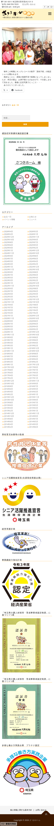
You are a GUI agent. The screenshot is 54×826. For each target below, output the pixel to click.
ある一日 (15, 105)
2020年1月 (8, 332)
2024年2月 (33, 264)
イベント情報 (9, 219)
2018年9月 (8, 353)
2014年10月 (9, 416)
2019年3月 (8, 345)
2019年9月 (8, 337)
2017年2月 (8, 378)
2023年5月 (8, 277)
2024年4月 (33, 261)
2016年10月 (9, 383)
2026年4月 (8, 231)
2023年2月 (33, 280)
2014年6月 (8, 421)
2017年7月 (33, 370)
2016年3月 (33, 391)
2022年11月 (9, 285)
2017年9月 (33, 367)
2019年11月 (9, 334)
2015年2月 (8, 410)
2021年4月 (33, 310)
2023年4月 (33, 277)
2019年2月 (33, 345)
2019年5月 (8, 342)
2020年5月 (8, 326)
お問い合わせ (30, 4)
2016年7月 (33, 386)
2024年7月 (8, 258)
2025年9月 (33, 239)
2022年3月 (8, 296)
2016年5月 (33, 389)
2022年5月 (8, 294)
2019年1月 (8, 348)
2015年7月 (33, 402)
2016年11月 (34, 381)
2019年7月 (8, 340)
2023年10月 (34, 269)
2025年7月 (33, 242)
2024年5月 (8, 261)
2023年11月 (9, 269)
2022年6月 (33, 291)
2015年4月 (8, 408)
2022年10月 (34, 285)
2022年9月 (8, 288)
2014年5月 (33, 421)
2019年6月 (33, 340)
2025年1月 (8, 250)
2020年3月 (8, 329)
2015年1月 (33, 410)
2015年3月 (33, 408)
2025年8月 (8, 242)
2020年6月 (33, 323)
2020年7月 (8, 323)
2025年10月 (9, 239)
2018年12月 (34, 348)
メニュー (49, 13)
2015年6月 (8, 405)
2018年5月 (8, 359)
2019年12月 (34, 332)
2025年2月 (33, 247)
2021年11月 (9, 302)
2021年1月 (8, 315)
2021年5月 (8, 310)
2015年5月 (33, 405)
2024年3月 (8, 264)
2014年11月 (34, 413)
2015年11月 (34, 397)
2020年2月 (33, 329)
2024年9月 (8, 256)
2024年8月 (33, 256)
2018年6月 (33, 356)
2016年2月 (8, 394)
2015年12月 (9, 397)
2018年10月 (34, 351)
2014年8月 (8, 419)
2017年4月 (8, 375)
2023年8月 (33, 272)
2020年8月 (33, 321)
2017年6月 (8, 372)
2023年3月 (8, 280)
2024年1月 (8, 266)
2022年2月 (33, 296)
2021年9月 (8, 304)
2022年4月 (33, 294)
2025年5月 (33, 245)
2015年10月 (9, 400)
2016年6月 (8, 389)
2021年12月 (34, 299)
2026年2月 (8, 234)
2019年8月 (33, 337)
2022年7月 (8, 291)
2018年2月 (33, 362)
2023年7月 (8, 275)
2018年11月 (9, 351)
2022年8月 (33, 288)
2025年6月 (8, 245)
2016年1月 (33, 394)
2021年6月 (33, 307)
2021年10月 (34, 302)
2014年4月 (8, 424)
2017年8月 (8, 370)
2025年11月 (34, 237)
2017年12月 (34, 364)
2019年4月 (33, 342)
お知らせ (32, 216)
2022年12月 (34, 283)
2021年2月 (33, 313)
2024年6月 (33, 258)
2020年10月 (34, 318)
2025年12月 (9, 237)
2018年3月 (8, 362)
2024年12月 (34, 250)
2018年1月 (8, 364)
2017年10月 (9, 367)
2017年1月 (33, 378)
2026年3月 (33, 231)
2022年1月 (8, 299)
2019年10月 (34, 334)
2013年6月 (33, 427)
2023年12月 (34, 266)
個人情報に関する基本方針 (21, 810)
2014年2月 (8, 427)
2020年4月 (33, 326)
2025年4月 (8, 247)
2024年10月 (34, 253)
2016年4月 (8, 391)
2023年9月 (8, 272)
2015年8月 (8, 402)
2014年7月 (33, 419)
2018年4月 (33, 359)
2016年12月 (9, 381)
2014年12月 (9, 413)
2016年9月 (33, 383)
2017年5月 (33, 372)
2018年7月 (8, 356)
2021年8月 (33, 304)
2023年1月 (8, 283)
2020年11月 (9, 318)
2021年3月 (8, 313)
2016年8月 (8, 386)
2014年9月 (33, 416)
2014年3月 (33, 424)
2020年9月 (8, 321)
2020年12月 (34, 315)
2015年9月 (33, 400)
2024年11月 (9, 253)
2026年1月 (33, 234)
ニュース (32, 219)
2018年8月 (33, 353)
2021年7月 (8, 307)
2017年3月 (33, 375)
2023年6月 (33, 275)
